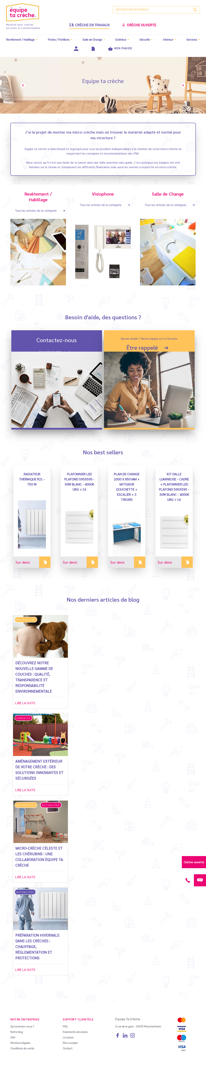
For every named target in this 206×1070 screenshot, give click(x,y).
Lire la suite (25, 702)
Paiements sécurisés (75, 1031)
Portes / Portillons (58, 39)
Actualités (51, 804)
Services (191, 39)
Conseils (23, 717)
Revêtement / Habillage (20, 39)
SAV (12, 1037)
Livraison (68, 1037)
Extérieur (120, 39)
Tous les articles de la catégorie (36, 210)
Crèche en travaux (89, 25)
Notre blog (16, 1031)
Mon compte (70, 1042)
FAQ (65, 1026)
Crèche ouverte (139, 25)
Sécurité (144, 39)
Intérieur (168, 39)
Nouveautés (25, 619)
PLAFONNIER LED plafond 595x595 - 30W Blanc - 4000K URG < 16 (79, 481)
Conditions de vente (22, 1048)
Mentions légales (20, 1042)
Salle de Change (92, 39)
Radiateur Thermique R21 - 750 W (32, 479)
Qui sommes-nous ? (22, 1026)
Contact (67, 1048)
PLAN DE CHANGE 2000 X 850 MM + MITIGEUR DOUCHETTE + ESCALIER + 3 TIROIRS (126, 486)
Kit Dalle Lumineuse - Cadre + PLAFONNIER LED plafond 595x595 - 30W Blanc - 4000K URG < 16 (174, 486)
